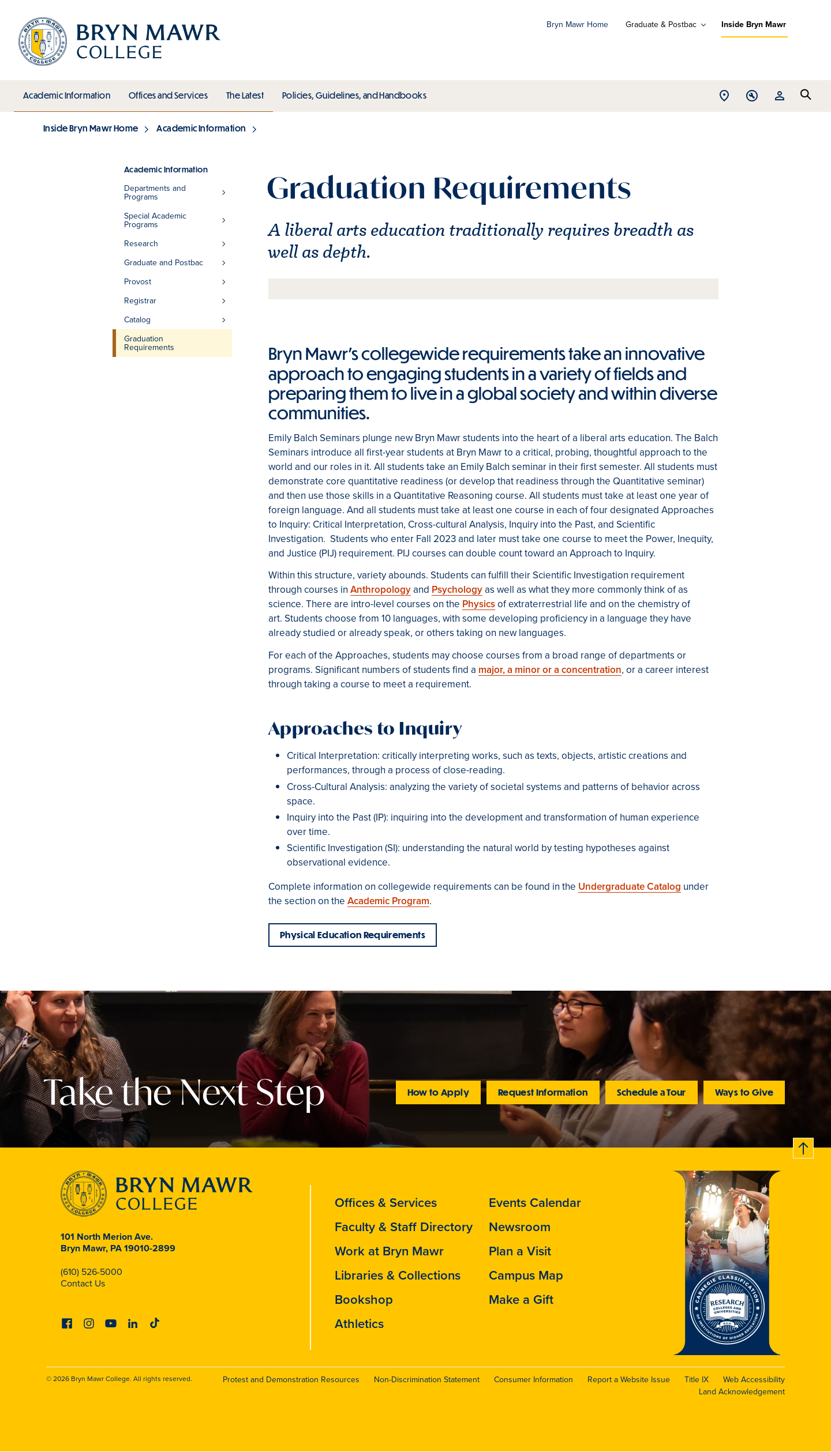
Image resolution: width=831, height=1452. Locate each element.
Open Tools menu (752, 96)
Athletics (359, 1323)
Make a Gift (521, 1299)
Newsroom (520, 1226)
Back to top (804, 1146)
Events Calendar (535, 1202)
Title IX (696, 1380)
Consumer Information (533, 1380)
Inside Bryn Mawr (753, 24)
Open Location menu (724, 96)
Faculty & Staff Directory (404, 1226)
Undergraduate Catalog (629, 886)
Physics (478, 604)
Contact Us (83, 1283)
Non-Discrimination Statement (427, 1380)
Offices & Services (386, 1202)
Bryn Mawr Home (577, 24)
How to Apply (438, 1091)
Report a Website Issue (628, 1380)
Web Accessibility (754, 1380)
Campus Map (526, 1275)
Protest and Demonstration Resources (291, 1380)
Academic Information (66, 92)
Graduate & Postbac (661, 25)
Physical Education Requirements (352, 934)
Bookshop (364, 1299)
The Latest (242, 92)
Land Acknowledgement (742, 1392)
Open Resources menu (779, 96)
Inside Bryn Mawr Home (90, 128)
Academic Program (388, 901)
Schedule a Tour (651, 1091)
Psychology (457, 589)
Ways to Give (744, 1091)
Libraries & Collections (398, 1275)
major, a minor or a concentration (550, 670)
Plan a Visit (520, 1251)
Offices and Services (166, 92)
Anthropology (380, 589)
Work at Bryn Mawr (389, 1251)
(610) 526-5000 (91, 1271)
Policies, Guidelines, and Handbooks (350, 92)
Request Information (543, 1091)
